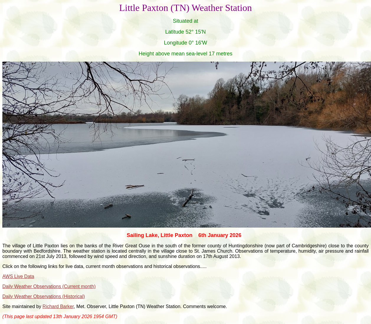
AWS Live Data (18, 276)
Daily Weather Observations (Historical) (43, 296)
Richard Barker (58, 306)
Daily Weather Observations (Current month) (49, 286)
